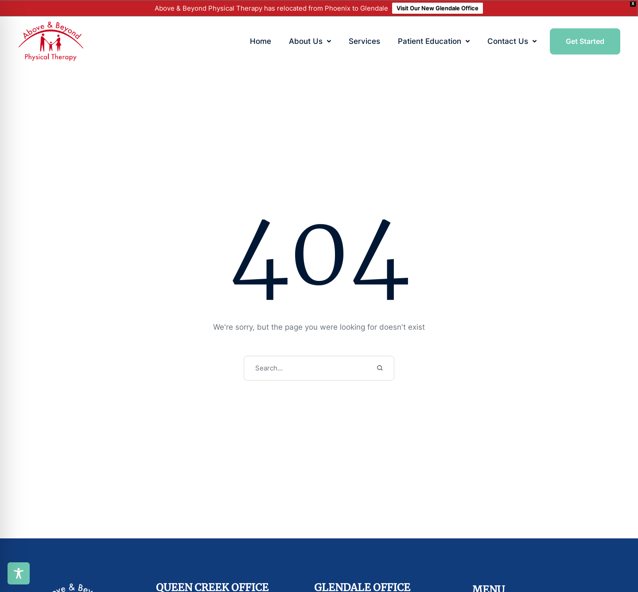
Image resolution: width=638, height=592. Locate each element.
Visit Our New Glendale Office (437, 8)
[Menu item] (260, 41)
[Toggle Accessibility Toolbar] (19, 573)
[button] (329, 41)
